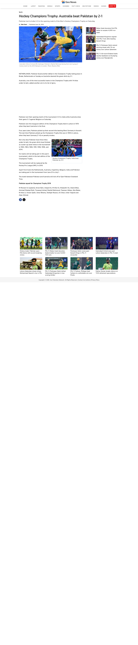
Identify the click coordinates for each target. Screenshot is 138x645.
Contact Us (81, 280)
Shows (103, 6)
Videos (96, 6)
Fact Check (76, 6)
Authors (88, 280)
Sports (57, 6)
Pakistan (41, 6)
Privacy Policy (95, 280)
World (49, 6)
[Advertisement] (50, 99)
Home (25, 6)
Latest (33, 6)
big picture (87, 6)
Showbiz (66, 6)
